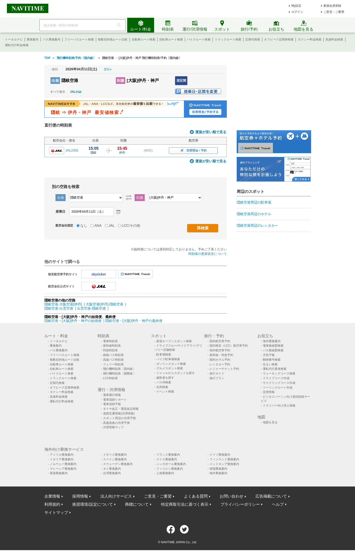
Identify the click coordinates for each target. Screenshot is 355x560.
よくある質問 (196, 496)
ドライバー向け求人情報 (279, 405)
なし (83, 225)
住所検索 (162, 387)
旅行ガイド (217, 373)
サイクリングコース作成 (279, 383)
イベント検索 (165, 391)
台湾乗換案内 (112, 473)
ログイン (297, 12)
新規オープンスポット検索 (174, 341)
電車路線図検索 (273, 345)
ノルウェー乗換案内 (63, 464)
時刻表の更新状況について (207, 254)
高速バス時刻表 (113, 359)
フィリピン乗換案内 (169, 468)
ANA (98, 225)
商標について (137, 504)
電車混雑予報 (112, 404)
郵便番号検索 (272, 359)
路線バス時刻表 (113, 355)
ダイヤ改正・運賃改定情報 (121, 409)
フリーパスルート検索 (79, 39)
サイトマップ (56, 512)
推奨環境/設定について (92, 504)
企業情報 (52, 496)
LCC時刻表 (110, 378)
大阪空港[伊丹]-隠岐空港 (104, 304)
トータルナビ (14, 39)
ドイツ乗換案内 (220, 454)
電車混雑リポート (115, 399)
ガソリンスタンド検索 (171, 364)
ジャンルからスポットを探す (175, 373)
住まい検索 (270, 364)
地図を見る (270, 422)
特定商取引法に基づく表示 (184, 504)
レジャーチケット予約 (224, 369)
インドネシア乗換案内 (224, 464)
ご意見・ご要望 (333, 12)
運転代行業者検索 (274, 369)
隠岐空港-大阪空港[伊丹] (63, 304)
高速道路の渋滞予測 (116, 423)
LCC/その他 (131, 225)
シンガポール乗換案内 (171, 464)
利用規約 (52, 504)
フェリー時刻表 (113, 364)
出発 (55, 80)
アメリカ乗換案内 (61, 454)
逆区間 (181, 80)
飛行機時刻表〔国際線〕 (119, 373)
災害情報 (269, 392)
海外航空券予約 (220, 350)
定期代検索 (252, 39)
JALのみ (76, 91)
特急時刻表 (110, 350)
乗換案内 (32, 39)
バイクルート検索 (199, 39)
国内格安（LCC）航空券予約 (229, 345)
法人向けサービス (116, 496)
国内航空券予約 (220, 341)
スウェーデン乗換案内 (118, 464)
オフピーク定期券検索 (279, 39)
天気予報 (269, 355)
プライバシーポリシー (240, 504)
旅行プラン (217, 378)
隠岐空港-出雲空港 (58, 308)
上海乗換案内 (165, 473)
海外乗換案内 (272, 341)
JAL (112, 225)
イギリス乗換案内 (115, 454)
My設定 (296, 5)
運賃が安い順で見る (210, 132)
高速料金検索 (334, 39)
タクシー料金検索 (309, 39)
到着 (120, 80)
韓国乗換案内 (218, 468)
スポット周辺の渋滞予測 (119, 418)
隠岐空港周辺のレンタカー (257, 225)
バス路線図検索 (273, 350)
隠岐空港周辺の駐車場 (254, 202)
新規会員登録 (332, 5)
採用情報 (80, 496)
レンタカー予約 (220, 364)
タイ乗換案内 (112, 468)
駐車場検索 (163, 354)
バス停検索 (163, 382)
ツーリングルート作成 (277, 387)
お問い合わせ (231, 496)
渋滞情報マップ (113, 427)
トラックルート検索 (228, 39)
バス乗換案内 (51, 39)
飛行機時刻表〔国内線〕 (119, 369)
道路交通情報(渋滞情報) (119, 413)
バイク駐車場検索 (168, 359)
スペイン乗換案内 (115, 459)
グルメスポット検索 (169, 368)
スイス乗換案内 (166, 459)
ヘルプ (278, 504)
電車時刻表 (110, 341)
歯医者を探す (165, 377)
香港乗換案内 (59, 473)
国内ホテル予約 (220, 359)
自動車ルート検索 (143, 39)
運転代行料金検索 (17, 45)
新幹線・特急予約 (221, 355)
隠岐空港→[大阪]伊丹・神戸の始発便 (73, 321)
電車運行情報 (112, 395)
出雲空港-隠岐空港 (91, 308)
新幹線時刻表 (112, 345)
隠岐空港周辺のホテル (254, 214)
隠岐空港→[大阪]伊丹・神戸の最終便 (133, 321)
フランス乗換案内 (168, 454)
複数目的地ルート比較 (112, 39)
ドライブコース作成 (276, 378)
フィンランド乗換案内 (224, 459)
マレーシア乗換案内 (63, 468)
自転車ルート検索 (171, 39)
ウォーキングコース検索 (279, 373)
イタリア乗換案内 (61, 459)
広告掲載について (271, 496)
